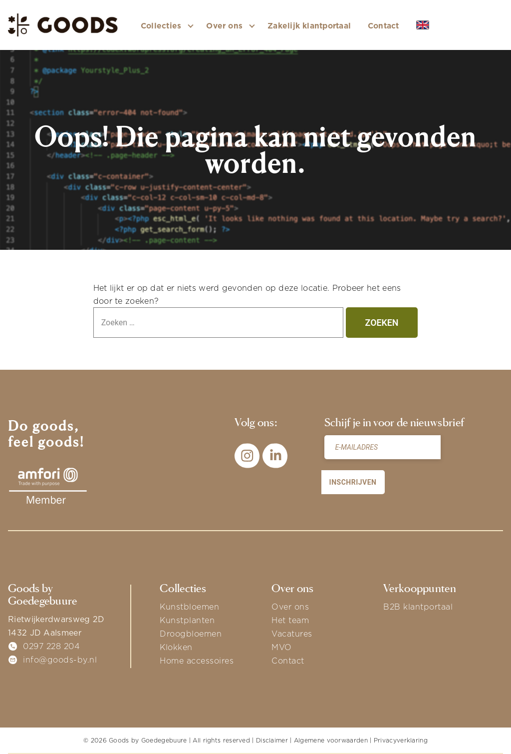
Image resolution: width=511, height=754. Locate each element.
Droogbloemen (191, 634)
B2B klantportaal (418, 607)
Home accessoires (197, 661)
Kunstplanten (187, 620)
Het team (290, 620)
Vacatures (291, 634)
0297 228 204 (51, 646)
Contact (383, 25)
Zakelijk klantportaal (309, 25)
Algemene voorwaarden (331, 740)
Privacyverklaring (401, 740)
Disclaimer (272, 740)
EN (430, 25)
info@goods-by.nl (60, 660)
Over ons (290, 607)
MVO (281, 647)
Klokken (176, 647)
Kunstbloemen (189, 607)
